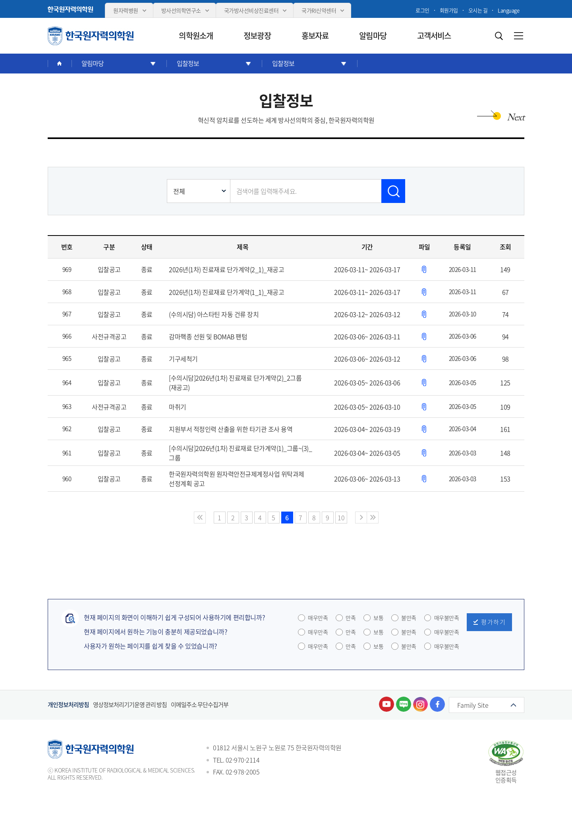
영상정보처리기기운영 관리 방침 (130, 705)
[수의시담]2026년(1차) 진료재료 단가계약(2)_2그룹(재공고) (235, 382)
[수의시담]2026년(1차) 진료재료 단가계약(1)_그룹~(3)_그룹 (240, 452)
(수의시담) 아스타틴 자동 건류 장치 (214, 314)
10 (341, 517)
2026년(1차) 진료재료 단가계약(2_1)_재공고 (226, 269)
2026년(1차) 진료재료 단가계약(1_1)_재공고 (226, 292)
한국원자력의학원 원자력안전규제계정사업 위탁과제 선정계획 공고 (236, 478)
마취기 (177, 406)
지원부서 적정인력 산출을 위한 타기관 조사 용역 (230, 429)
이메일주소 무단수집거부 (199, 705)
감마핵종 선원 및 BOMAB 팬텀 (208, 336)
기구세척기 (183, 358)
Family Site (473, 705)
